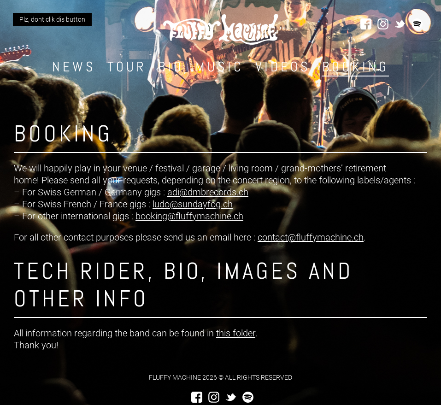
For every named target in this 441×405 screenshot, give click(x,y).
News (74, 67)
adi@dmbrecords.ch (207, 192)
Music (219, 67)
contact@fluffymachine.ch (311, 237)
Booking (355, 67)
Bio (171, 67)
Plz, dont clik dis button (52, 19)
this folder (235, 333)
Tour (127, 67)
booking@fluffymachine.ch (189, 216)
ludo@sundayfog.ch (193, 204)
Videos (283, 67)
